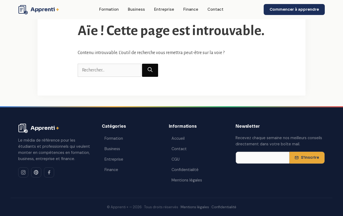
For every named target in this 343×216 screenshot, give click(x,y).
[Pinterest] (36, 172)
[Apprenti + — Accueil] (38, 9)
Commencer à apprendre (294, 9)
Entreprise (164, 9)
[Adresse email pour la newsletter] (262, 158)
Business (136, 9)
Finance (190, 9)
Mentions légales (187, 180)
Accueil (178, 138)
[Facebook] (49, 172)
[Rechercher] (150, 70)
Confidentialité (185, 169)
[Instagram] (23, 172)
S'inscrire (307, 157)
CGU (176, 159)
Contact (215, 9)
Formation (109, 9)
